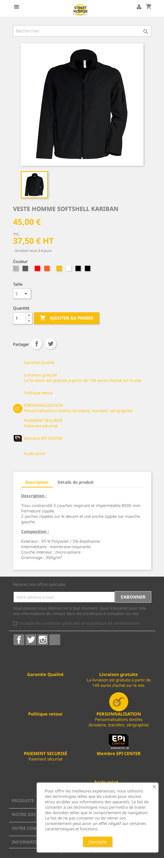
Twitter (30, 639)
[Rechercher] (82, 31)
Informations (29, 842)
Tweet (50, 343)
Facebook (19, 639)
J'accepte (98, 842)
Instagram (42, 639)
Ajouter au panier (67, 318)
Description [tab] (37, 482)
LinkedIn (54, 639)
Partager (36, 343)
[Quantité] (19, 318)
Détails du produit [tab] (75, 482)
